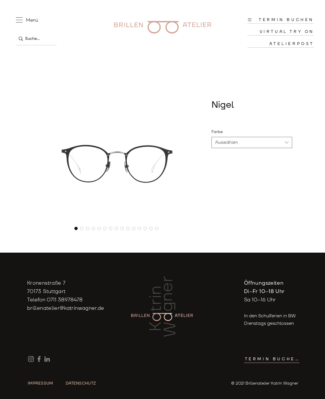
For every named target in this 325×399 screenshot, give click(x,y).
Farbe (217, 132)
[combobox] (251, 142)
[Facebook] (39, 359)
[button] (19, 20)
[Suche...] (34, 38)
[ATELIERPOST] (280, 44)
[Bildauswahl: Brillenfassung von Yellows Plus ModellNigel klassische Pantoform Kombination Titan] (111, 228)
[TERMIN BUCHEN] (280, 20)
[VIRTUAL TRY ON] (280, 32)
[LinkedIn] (47, 359)
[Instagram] (31, 359)
